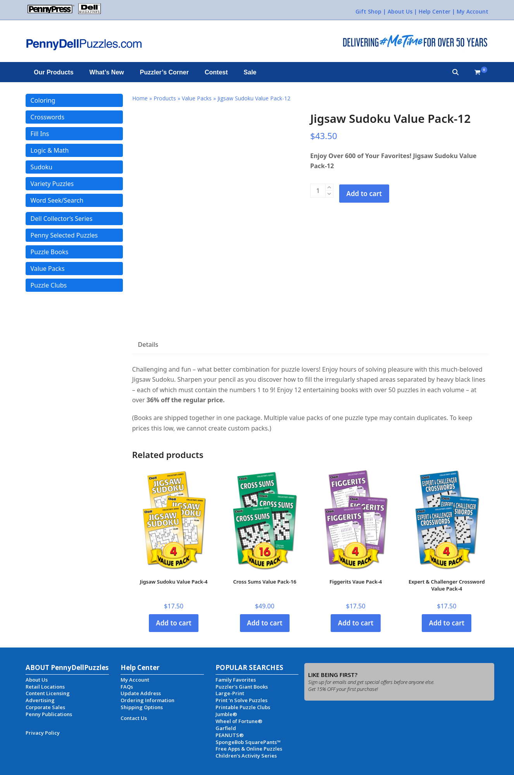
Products (165, 98)
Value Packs (197, 98)
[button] (455, 72)
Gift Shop (368, 11)
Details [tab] (148, 344)
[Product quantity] (318, 191)
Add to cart (364, 193)
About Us (400, 11)
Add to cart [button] (173, 622)
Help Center (434, 11)
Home (140, 98)
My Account (472, 11)
